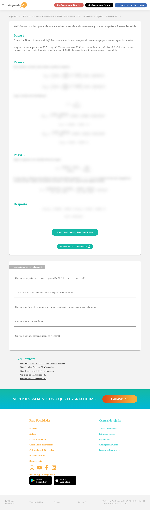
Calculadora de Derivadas (41, 450)
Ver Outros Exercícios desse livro (75, 246)
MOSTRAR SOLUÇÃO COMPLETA (75, 232)
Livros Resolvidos (37, 439)
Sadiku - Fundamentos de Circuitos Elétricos (75, 16)
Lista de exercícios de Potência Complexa (37, 371)
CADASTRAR (120, 398)
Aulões (32, 434)
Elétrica (26, 16)
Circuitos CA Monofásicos (43, 16)
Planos (57, 502)
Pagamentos (104, 439)
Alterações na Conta (108, 445)
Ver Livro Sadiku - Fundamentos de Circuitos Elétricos (42, 363)
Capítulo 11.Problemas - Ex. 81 (109, 16)
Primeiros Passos (107, 434)
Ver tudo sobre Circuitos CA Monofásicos (37, 367)
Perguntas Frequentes (109, 450)
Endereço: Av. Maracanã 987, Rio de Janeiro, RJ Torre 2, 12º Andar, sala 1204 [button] (123, 502)
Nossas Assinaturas (108, 428)
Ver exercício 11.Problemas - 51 (33, 379)
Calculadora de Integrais (41, 445)
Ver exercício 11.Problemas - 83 (33, 375)
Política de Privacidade (10, 502)
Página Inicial (14, 16)
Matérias (33, 428)
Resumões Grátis (37, 455)
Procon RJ (82, 502)
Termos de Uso (36, 502)
